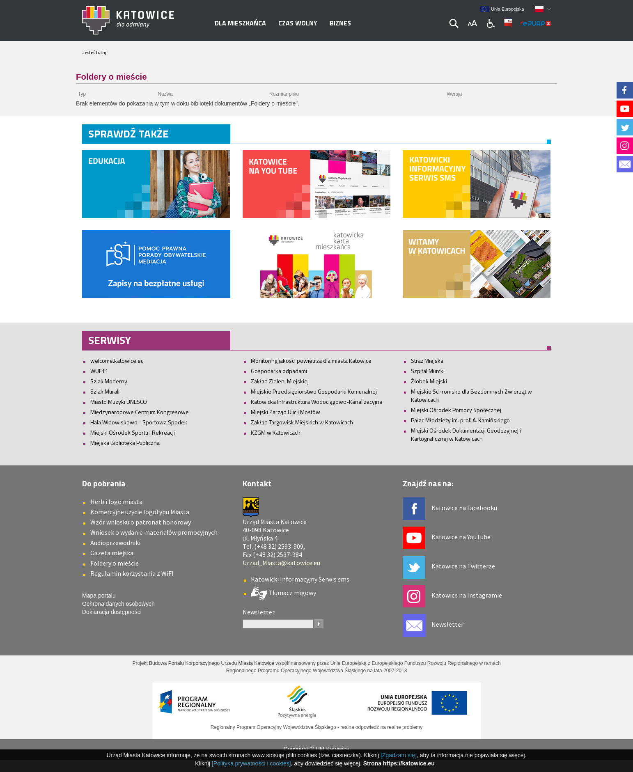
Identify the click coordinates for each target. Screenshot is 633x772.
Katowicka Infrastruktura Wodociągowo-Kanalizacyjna (316, 401)
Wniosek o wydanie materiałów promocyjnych (154, 532)
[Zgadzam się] (399, 755)
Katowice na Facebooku (464, 508)
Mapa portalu (99, 595)
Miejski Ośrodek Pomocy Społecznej (456, 409)
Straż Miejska (427, 360)
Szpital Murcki (428, 371)
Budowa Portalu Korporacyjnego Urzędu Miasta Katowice (211, 663)
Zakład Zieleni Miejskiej (280, 381)
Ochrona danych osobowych (118, 603)
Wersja (454, 94)
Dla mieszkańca (240, 23)
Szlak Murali (104, 391)
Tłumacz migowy (291, 593)
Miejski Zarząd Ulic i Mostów (285, 412)
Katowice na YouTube (461, 537)
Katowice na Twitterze (463, 566)
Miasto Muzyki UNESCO (118, 401)
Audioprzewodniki (115, 542)
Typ (82, 94)
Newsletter (447, 624)
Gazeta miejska (111, 553)
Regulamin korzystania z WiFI (132, 573)
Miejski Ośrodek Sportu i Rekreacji (132, 432)
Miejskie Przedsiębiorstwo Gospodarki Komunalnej (314, 391)
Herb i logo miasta (116, 501)
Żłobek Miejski (429, 381)
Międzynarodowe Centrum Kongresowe (139, 412)
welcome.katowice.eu (117, 360)
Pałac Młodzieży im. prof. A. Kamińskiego (460, 420)
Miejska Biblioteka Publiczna (125, 442)
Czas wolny (297, 23)
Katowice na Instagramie (466, 595)
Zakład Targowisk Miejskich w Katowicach (302, 422)
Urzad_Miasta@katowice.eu (281, 563)
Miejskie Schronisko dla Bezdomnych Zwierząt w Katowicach (471, 395)
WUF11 (99, 371)
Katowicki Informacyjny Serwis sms (300, 579)
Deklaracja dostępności (112, 612)
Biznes (340, 23)
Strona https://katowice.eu (399, 763)
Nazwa (165, 94)
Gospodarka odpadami (279, 371)
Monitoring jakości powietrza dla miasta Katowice (311, 360)
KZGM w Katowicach (275, 432)
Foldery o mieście (114, 563)
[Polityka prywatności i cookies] (251, 763)
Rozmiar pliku (284, 94)
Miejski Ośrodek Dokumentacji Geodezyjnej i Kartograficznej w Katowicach (466, 434)
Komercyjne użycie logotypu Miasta (139, 512)
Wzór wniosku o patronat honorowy (140, 522)
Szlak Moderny (108, 381)
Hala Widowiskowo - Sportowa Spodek (138, 422)
